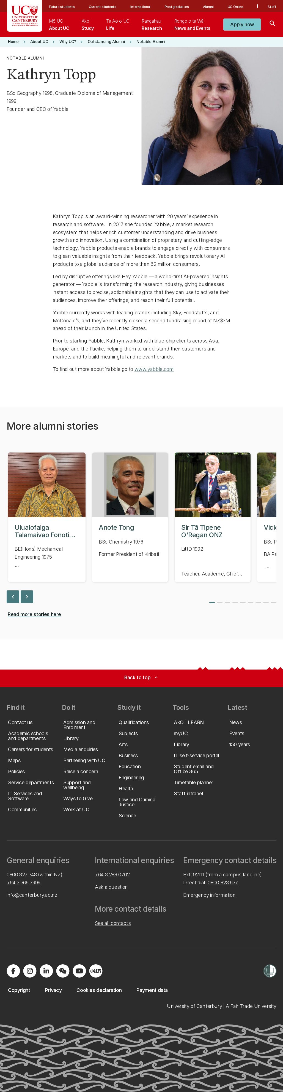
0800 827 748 (22, 874)
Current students (102, 7)
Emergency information (209, 895)
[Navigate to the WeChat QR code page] (62, 971)
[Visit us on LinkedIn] (46, 971)
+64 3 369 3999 (23, 882)
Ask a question (111, 887)
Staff (272, 7)
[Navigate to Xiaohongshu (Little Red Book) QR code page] (95, 971)
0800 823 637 (223, 882)
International (140, 7)
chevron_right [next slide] (27, 596)
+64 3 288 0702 (112, 874)
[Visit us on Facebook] (13, 971)
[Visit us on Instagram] (29, 971)
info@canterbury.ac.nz (32, 895)
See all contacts (113, 923)
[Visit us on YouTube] (79, 971)
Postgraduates (177, 7)
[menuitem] (59, 24)
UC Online (235, 7)
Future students (62, 7)
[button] (242, 24)
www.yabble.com (154, 369)
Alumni (208, 7)
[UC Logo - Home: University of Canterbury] (24, 16)
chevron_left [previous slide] (13, 596)
